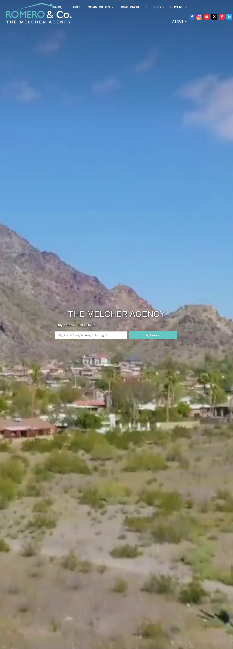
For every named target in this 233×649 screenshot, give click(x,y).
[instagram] (199, 17)
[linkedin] (229, 17)
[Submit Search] (153, 335)
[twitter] (214, 17)
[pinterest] (222, 17)
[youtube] (207, 17)
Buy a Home (66, 325)
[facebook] (192, 17)
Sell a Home (86, 325)
